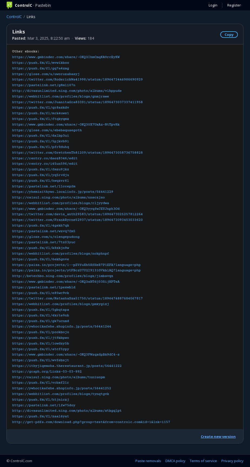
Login (213, 5)
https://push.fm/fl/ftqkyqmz (40, 119)
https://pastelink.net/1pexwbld (43, 287)
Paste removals (148, 460)
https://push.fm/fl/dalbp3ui (40, 136)
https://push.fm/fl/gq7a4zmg (40, 68)
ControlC (14, 16)
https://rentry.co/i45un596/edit (45, 164)
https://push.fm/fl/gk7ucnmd (40, 321)
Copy (229, 34)
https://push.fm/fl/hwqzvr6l (40, 181)
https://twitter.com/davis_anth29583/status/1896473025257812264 (77, 214)
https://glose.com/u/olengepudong (45, 237)
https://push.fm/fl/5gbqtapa (40, 310)
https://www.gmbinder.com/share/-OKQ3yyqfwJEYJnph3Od (66, 209)
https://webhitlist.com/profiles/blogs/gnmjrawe (60, 97)
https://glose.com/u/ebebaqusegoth (47, 130)
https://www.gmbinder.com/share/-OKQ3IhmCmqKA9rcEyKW (66, 57)
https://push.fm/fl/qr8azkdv (40, 108)
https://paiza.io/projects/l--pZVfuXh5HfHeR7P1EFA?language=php (76, 265)
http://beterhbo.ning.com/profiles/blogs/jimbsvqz (62, 276)
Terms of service (203, 460)
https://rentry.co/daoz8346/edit (45, 158)
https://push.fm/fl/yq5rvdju (40, 175)
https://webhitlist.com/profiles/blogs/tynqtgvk (60, 394)
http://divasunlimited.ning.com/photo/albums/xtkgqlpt (67, 411)
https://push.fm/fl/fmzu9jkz (40, 169)
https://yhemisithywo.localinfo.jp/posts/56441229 (62, 192)
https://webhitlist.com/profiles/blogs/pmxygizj (60, 304)
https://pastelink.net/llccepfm (43, 186)
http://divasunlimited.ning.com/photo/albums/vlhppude (67, 91)
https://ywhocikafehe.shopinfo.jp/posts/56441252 (61, 388)
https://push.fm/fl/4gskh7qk (40, 226)
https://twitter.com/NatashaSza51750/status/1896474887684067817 (77, 298)
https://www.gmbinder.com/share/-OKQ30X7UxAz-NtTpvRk (66, 125)
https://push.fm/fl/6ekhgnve (40, 259)
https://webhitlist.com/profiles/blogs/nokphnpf (60, 254)
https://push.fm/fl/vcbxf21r (40, 383)
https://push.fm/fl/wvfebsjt (40, 360)
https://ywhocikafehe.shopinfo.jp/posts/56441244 (61, 327)
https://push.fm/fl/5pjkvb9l (40, 141)
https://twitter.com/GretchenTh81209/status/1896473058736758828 (77, 153)
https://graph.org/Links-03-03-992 (47, 372)
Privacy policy (232, 460)
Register (234, 5)
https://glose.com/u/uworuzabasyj (45, 74)
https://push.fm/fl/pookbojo (40, 332)
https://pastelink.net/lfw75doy (43, 405)
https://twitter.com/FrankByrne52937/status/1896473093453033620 (77, 220)
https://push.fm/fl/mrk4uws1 (40, 113)
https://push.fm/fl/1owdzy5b (40, 344)
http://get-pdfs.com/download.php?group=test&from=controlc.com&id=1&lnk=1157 (91, 422)
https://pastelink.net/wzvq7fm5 (43, 231)
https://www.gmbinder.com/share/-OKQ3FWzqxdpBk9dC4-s (66, 355)
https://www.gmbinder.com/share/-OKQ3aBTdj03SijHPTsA (66, 282)
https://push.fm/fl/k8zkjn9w (40, 248)
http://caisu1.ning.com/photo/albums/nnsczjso (58, 197)
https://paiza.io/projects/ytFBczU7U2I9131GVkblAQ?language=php (76, 270)
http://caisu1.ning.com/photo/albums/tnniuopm (58, 377)
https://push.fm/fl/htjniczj (40, 400)
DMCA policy (175, 460)
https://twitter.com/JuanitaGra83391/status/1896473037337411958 (77, 102)
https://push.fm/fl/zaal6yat (40, 416)
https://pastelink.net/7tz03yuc (43, 242)
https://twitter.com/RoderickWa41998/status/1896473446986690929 (77, 80)
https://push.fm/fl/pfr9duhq (40, 147)
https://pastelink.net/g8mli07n (43, 85)
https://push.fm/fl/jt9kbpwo (40, 338)
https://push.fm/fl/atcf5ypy (40, 349)
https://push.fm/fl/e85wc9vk (40, 293)
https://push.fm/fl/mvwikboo (40, 63)
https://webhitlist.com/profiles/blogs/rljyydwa (60, 203)
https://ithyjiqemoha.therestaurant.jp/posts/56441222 (67, 366)
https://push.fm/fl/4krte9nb (40, 315)
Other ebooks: (91, 237)
